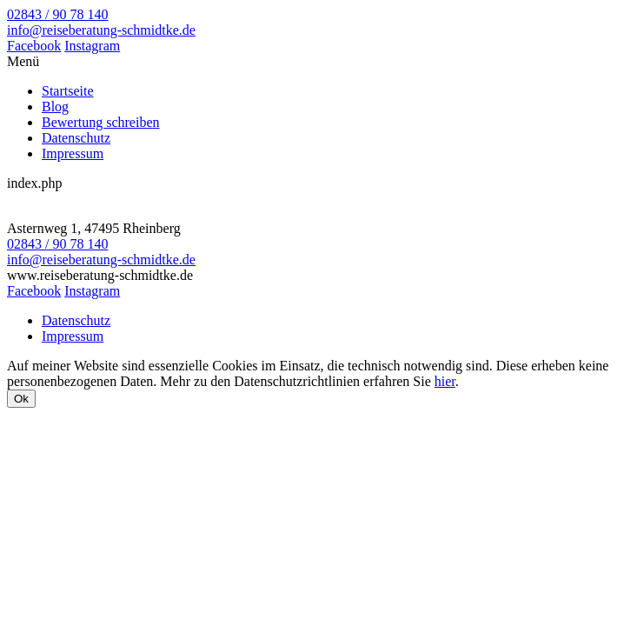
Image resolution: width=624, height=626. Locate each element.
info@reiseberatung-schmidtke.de (101, 30)
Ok (21, 398)
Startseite (68, 90)
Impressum (72, 153)
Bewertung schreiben (101, 122)
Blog (55, 106)
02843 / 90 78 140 (57, 14)
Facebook (34, 45)
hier (445, 381)
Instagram (92, 45)
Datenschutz (76, 137)
